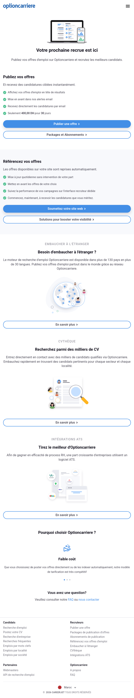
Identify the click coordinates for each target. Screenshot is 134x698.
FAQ (70, 599)
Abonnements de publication (87, 636)
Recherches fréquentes (17, 641)
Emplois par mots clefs (17, 645)
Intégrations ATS (80, 654)
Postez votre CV (12, 632)
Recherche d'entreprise (16, 636)
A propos (75, 670)
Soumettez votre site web (67, 209)
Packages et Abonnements (67, 135)
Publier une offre (67, 124)
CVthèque (76, 650)
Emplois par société (15, 654)
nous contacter (89, 599)
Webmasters (10, 670)
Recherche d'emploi (15, 627)
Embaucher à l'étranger (84, 645)
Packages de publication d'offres (89, 632)
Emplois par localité (15, 650)
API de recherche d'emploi (18, 674)
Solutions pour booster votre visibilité (66, 219)
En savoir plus (67, 324)
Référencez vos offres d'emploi (88, 641)
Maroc (67, 687)
